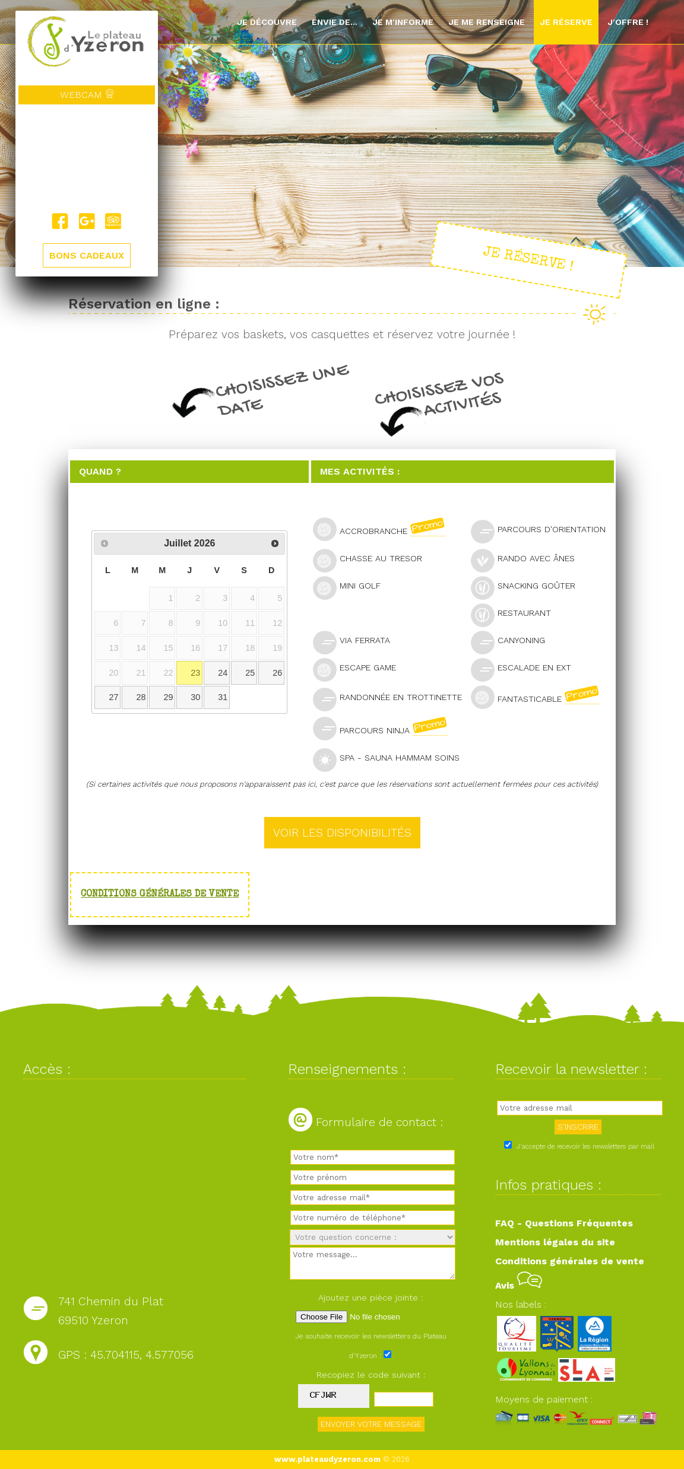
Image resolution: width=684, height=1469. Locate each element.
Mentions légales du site (555, 1242)
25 (250, 673)
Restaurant (516, 614)
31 (222, 697)
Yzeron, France (86, 158)
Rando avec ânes (528, 560)
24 (222, 673)
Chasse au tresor (372, 560)
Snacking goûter (528, 587)
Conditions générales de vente (160, 894)
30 (195, 697)
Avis (518, 1285)
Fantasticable (540, 697)
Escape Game (359, 669)
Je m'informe (402, 22)
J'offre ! (627, 22)
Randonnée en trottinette (390, 699)
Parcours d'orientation (541, 531)
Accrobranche (384, 529)
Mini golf (352, 587)
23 (195, 673)
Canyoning (513, 642)
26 (277, 673)
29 (168, 697)
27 (113, 697)
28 (140, 697)
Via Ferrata (356, 642)
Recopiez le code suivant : (371, 1374)
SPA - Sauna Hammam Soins (390, 759)
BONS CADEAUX (86, 255)
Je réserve (566, 22)
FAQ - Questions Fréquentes (564, 1223)
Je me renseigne (486, 22)
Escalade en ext (526, 669)
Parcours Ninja (385, 728)
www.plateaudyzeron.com (327, 1459)
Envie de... (334, 22)
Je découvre (267, 22)
